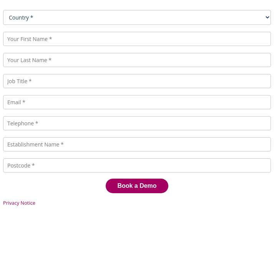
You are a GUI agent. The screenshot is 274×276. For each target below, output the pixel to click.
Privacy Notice (19, 202)
